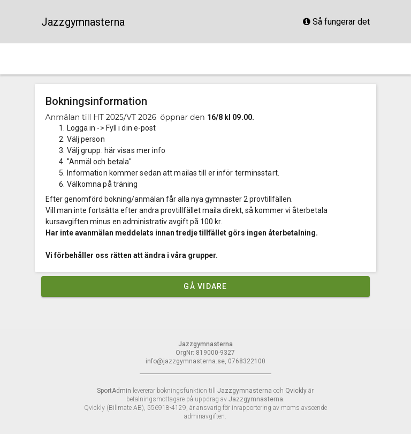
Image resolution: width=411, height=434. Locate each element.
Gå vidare (205, 286)
